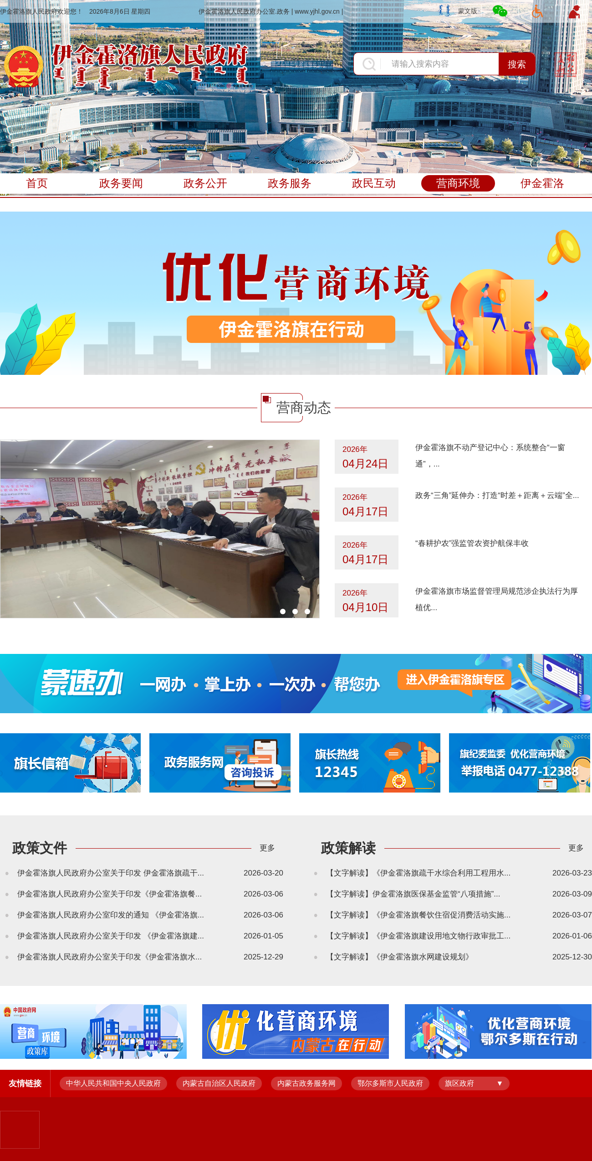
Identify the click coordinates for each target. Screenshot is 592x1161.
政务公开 (205, 183)
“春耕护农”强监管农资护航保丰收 (472, 543)
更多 (267, 848)
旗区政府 (459, 1083)
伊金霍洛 (542, 183)
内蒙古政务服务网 (306, 1083)
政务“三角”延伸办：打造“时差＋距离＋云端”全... (497, 495)
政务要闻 (121, 183)
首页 (37, 183)
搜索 (517, 64)
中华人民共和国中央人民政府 (113, 1083)
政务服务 (289, 183)
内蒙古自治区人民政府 (219, 1083)
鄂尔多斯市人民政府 (390, 1083)
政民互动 (374, 183)
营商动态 (303, 407)
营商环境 (458, 183)
